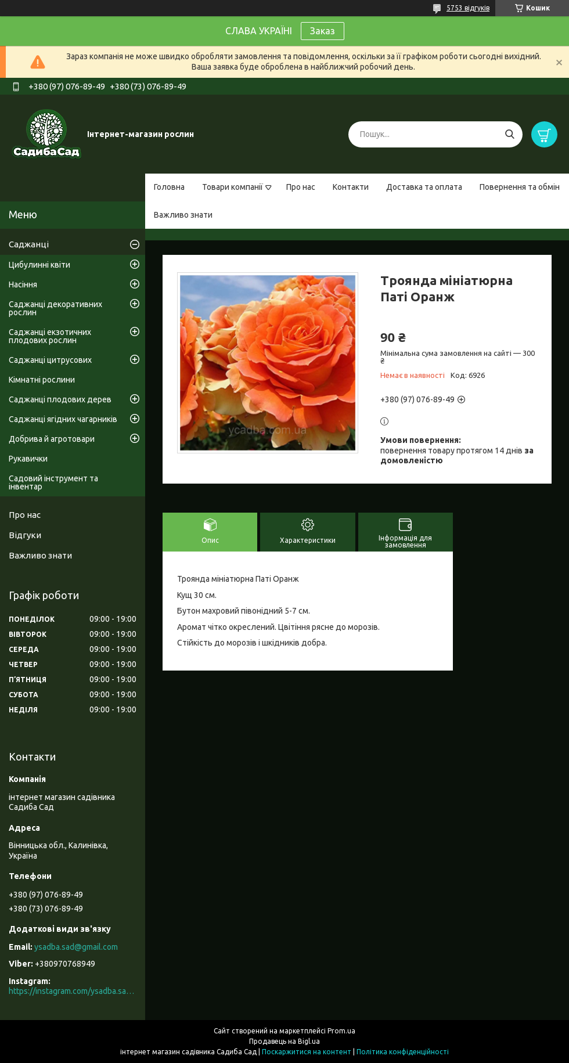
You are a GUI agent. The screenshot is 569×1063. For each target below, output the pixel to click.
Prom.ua (341, 1031)
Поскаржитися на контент (306, 1051)
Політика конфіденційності (402, 1051)
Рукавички (28, 458)
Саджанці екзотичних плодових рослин (50, 336)
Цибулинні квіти (39, 264)
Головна (169, 187)
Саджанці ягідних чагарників (63, 419)
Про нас (300, 187)
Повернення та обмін (520, 187)
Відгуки (25, 535)
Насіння (23, 284)
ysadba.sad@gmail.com (76, 947)
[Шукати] (509, 134)
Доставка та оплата (424, 187)
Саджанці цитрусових (50, 360)
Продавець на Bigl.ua (284, 1041)
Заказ (322, 31)
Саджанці (29, 244)
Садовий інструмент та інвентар (53, 482)
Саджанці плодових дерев (60, 399)
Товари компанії (232, 187)
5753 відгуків (467, 8)
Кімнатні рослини (42, 379)
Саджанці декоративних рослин (55, 308)
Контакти (351, 187)
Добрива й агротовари (52, 439)
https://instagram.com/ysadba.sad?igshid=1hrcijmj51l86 (72, 991)
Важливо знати (183, 214)
